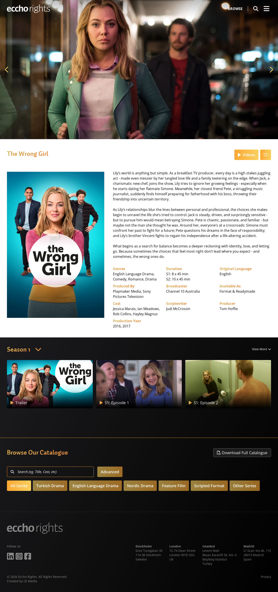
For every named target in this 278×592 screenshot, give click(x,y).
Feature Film (173, 485)
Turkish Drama (50, 485)
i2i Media (30, 581)
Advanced (110, 471)
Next (271, 69)
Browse (235, 8)
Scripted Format (209, 485)
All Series (19, 485)
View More (261, 349)
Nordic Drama (140, 485)
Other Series (244, 485)
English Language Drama (95, 485)
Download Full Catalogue (242, 452)
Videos (246, 154)
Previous (7, 69)
